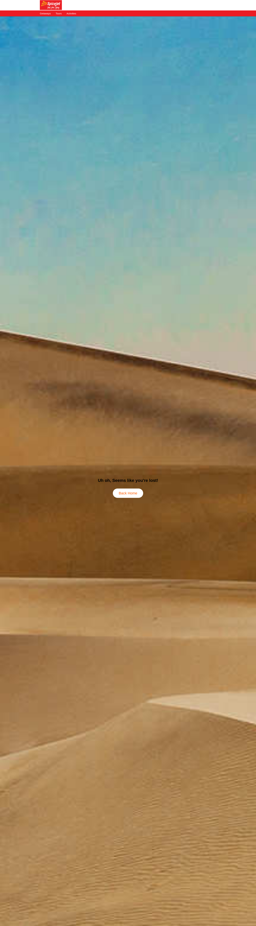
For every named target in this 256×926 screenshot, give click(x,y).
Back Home (128, 493)
